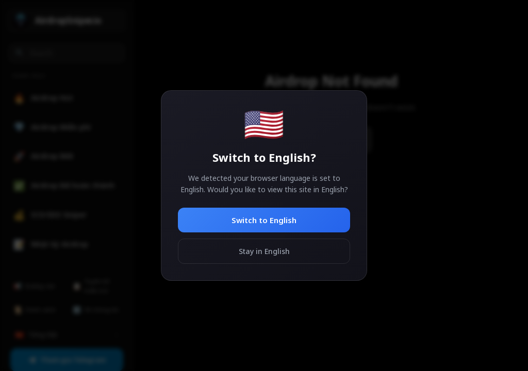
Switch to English (264, 220)
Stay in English (264, 251)
